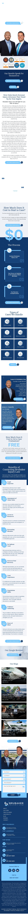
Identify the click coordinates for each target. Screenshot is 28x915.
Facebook (9, 871)
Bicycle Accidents (7, 325)
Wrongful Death (20, 358)
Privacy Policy (20, 912)
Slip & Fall (7, 347)
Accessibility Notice (9, 912)
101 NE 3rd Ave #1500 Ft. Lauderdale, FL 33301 (10, 836)
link (14, 488)
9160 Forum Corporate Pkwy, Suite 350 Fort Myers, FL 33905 (13, 845)
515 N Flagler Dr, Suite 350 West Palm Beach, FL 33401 (11, 829)
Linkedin (17, 871)
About (5, 809)
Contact (5, 821)
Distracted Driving (7, 336)
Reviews (5, 819)
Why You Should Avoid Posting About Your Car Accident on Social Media (12, 696)
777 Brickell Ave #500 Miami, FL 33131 (10, 852)
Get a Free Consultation (13, 80)
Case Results (7, 815)
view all (13, 365)
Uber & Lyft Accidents (7, 358)
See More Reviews (12, 656)
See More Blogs (13, 742)
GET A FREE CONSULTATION (13, 23)
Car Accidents (20, 325)
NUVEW (3, 910)
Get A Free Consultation (13, 162)
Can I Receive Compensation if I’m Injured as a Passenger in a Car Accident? (14, 678)
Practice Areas (7, 813)
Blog (4, 817)
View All (13, 87)
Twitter (13, 871)
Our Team (6, 811)
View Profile (18, 400)
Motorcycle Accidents (21, 336)
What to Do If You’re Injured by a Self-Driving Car (12, 731)
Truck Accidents (20, 347)
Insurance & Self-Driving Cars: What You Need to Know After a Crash (13, 713)
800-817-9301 (10, 857)
